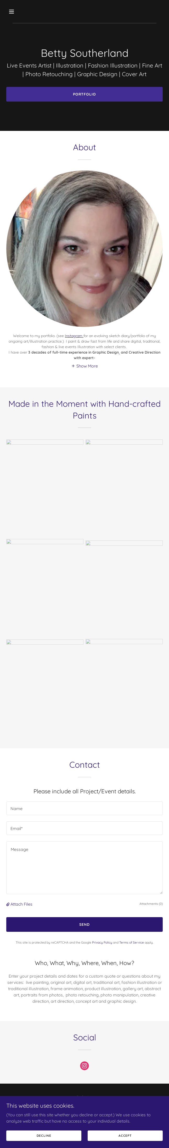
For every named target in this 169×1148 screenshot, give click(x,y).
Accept (125, 1136)
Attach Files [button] (21, 904)
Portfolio (84, 94)
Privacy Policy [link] (102, 942)
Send (84, 924)
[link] (84, 1067)
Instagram (74, 335)
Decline (44, 1136)
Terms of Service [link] (131, 942)
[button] (24, 11)
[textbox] (84, 808)
